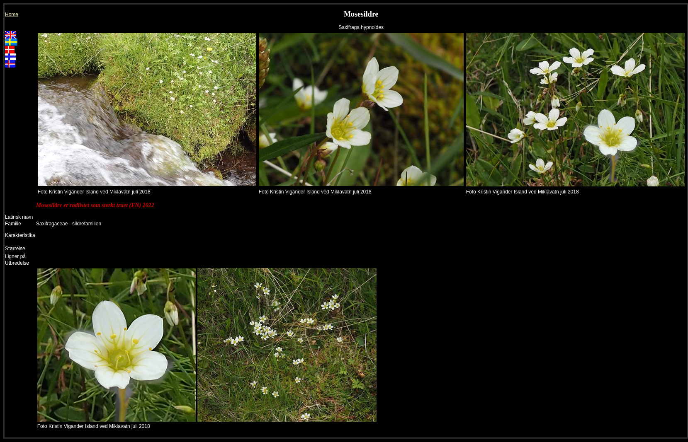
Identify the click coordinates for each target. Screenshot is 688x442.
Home (11, 14)
